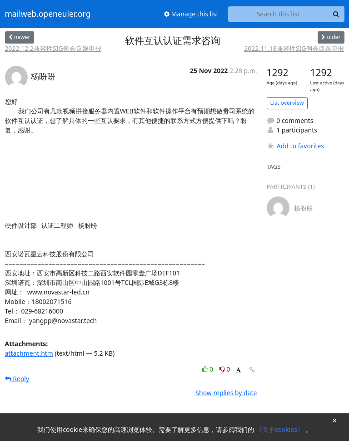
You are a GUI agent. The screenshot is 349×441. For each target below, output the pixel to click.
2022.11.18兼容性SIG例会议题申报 (294, 48)
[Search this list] (278, 14)
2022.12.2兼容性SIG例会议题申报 (53, 48)
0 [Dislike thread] (224, 369)
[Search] (336, 14)
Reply (17, 378)
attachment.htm (29, 353)
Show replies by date (226, 392)
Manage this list (191, 14)
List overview (287, 103)
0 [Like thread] (208, 369)
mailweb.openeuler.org (48, 14)
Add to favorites (295, 146)
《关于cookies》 (280, 429)
